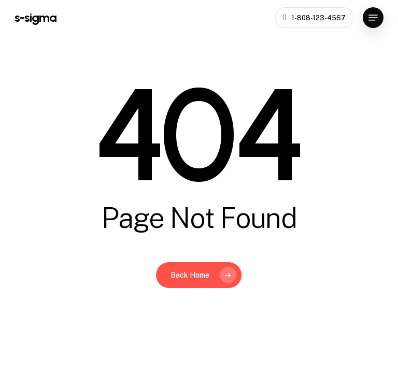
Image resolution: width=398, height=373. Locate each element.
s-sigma (35, 17)
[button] (373, 17)
